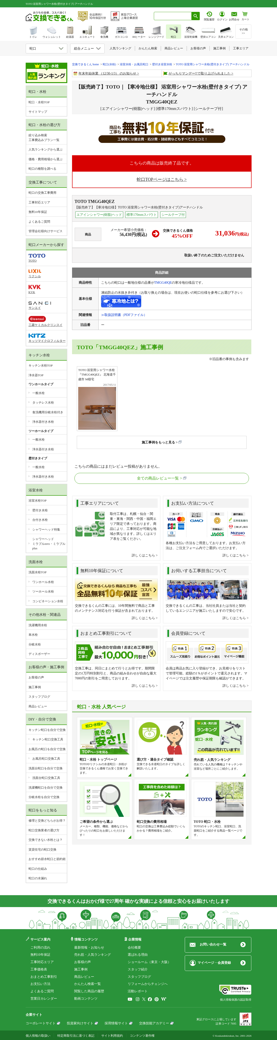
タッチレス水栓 (43, 402)
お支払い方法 (40, 984)
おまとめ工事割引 (43, 977)
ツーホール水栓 (43, 591)
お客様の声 (36, 677)
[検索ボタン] (196, 16)
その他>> (243, 31)
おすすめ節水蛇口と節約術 (47, 859)
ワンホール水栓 (43, 582)
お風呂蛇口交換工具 (46, 758)
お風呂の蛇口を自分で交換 (47, 749)
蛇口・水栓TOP (39, 102)
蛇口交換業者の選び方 (44, 830)
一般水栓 (38, 393)
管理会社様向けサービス (46, 231)
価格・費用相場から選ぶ (46, 159)
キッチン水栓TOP (41, 365)
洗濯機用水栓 (38, 625)
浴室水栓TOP (38, 500)
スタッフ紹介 (138, 969)
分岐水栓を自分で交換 (44, 797)
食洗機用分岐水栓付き (47, 412)
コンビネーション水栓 (47, 601)
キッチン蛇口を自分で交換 (47, 730)
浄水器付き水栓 (43, 422)
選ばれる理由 (138, 954)
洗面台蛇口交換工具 (46, 778)
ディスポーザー (39, 654)
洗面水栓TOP (38, 572)
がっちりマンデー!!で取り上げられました (200, 73)
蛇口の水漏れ (38, 878)
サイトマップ (38, 111)
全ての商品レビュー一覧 (158, 478)
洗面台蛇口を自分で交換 (46, 768)
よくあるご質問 (39, 221)
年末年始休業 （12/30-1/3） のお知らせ (107, 73)
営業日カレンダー (43, 998)
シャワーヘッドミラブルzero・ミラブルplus (48, 543)
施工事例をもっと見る (158, 442)
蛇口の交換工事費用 (42, 192)
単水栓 (33, 634)
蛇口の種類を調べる (42, 168)
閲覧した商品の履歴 (89, 991)
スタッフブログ (39, 696)
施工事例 (35, 687)
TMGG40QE (163, 282)
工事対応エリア (39, 202)
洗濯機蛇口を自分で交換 (46, 787)
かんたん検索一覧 (87, 984)
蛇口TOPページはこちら (160, 179)
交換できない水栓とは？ (46, 840)
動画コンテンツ (85, 998)
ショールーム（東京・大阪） (149, 962)
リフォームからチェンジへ (148, 984)
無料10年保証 (38, 212)
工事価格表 (38, 969)
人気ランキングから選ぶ (46, 149)
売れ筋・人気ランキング (92, 954)
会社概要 (134, 947)
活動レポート (138, 991)
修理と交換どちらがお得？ (47, 820)
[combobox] (173, 16)
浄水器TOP (36, 375)
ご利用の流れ (40, 947)
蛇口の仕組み (38, 869)
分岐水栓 (35, 644)
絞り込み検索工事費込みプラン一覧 (44, 137)
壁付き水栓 (40, 510)
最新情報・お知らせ (89, 947)
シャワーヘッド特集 (46, 529)
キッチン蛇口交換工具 (47, 739)
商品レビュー (38, 706)
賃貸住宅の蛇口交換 (42, 849)
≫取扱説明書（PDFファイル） (124, 315)
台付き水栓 (40, 520)
